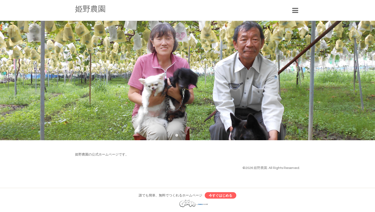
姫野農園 (90, 9)
